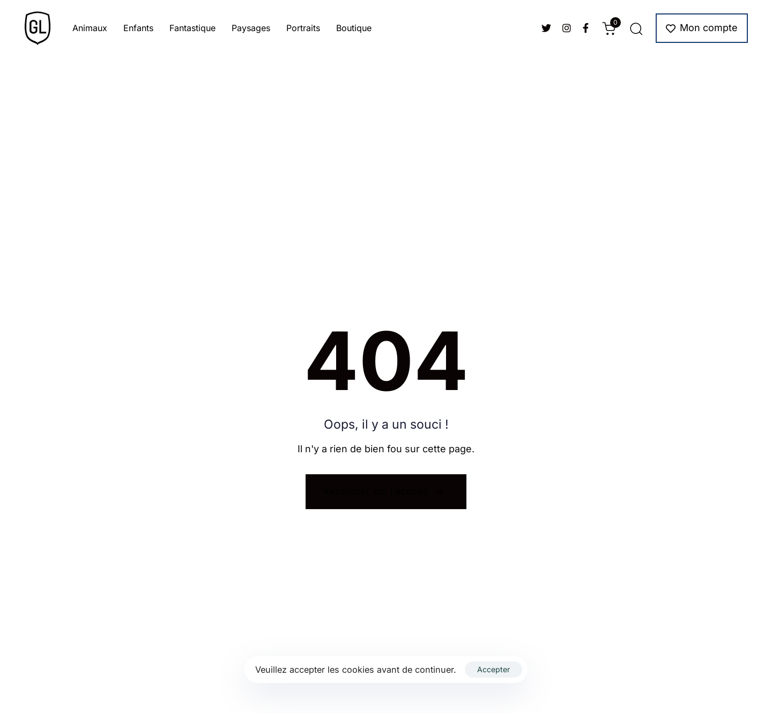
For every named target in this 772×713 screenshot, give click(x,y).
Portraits (303, 28)
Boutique (354, 28)
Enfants (138, 28)
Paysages (251, 28)
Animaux (89, 28)
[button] (635, 28)
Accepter (493, 669)
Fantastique (192, 28)
